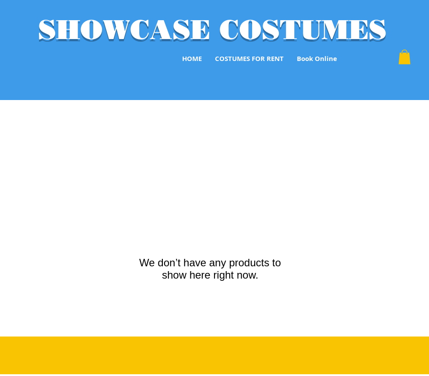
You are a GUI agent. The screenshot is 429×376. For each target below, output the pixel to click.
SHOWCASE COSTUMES (212, 29)
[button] (404, 57)
